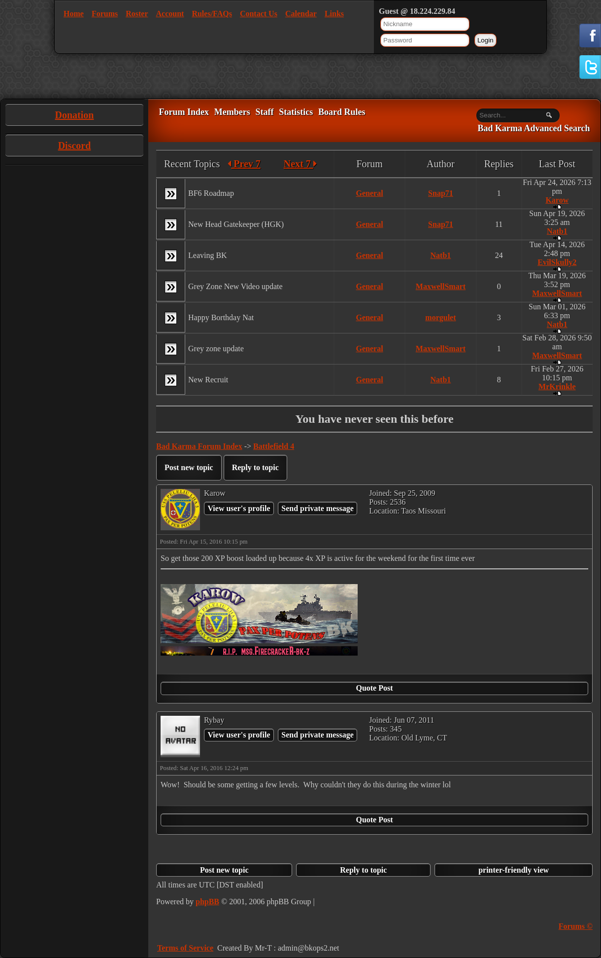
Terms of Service (185, 948)
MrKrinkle (557, 386)
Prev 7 (244, 163)
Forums (105, 13)
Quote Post (374, 688)
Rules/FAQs (212, 13)
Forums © (576, 926)
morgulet (440, 317)
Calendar (301, 13)
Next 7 (300, 163)
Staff (264, 112)
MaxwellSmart (441, 286)
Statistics (296, 112)
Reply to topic (255, 467)
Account (170, 13)
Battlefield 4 (273, 446)
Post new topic (189, 467)
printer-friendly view (513, 870)
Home (74, 13)
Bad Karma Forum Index (199, 446)
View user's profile (238, 508)
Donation (74, 115)
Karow (556, 200)
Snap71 (440, 193)
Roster (137, 13)
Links (334, 13)
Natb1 (557, 231)
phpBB (207, 901)
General (369, 193)
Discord (74, 145)
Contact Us (258, 13)
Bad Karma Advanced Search (533, 129)
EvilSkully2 (556, 262)
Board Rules (342, 112)
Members (232, 112)
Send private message (317, 508)
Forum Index (184, 112)
